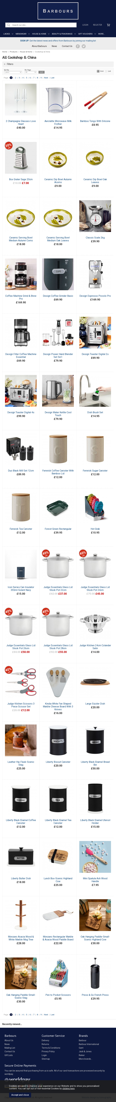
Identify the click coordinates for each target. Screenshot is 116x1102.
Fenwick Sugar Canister (95, 470)
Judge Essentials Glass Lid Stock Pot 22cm (58, 588)
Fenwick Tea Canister (21, 528)
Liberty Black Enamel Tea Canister (58, 821)
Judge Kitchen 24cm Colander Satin (95, 647)
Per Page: (31, 71)
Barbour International (89, 1044)
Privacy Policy (48, 1051)
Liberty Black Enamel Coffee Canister (21, 821)
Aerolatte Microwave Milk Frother (58, 122)
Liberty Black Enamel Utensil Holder (95, 821)
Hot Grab (95, 528)
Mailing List (10, 1048)
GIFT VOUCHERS (85, 34)
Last (52, 78)
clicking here (68, 1088)
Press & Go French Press (95, 995)
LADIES (6, 34)
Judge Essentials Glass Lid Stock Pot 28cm (58, 647)
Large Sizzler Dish (95, 703)
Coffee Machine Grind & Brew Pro (20, 297)
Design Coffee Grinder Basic (58, 295)
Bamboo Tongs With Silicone (95, 121)
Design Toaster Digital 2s (95, 354)
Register (97, 24)
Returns (45, 1044)
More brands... (85, 1059)
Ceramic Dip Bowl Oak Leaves (95, 181)
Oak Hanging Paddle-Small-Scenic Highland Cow (95, 938)
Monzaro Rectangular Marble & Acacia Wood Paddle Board (58, 938)
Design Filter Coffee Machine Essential (20, 355)
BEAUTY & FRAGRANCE (62, 34)
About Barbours (39, 46)
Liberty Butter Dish (21, 878)
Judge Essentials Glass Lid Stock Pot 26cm (20, 647)
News (54, 46)
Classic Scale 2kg (95, 237)
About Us (9, 1040)
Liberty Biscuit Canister (58, 761)
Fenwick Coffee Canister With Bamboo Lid (58, 472)
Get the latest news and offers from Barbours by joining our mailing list (58, 40)
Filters (10, 64)
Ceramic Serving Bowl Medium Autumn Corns (21, 239)
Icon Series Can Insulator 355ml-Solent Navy (21, 588)
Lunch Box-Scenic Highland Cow (58, 880)
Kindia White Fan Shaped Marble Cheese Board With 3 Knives (58, 706)
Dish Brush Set (95, 412)
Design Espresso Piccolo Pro (95, 295)
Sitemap (46, 1059)
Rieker (82, 1055)
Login (85, 24)
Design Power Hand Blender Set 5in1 (58, 355)
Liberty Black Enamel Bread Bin (95, 763)
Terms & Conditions (51, 1048)
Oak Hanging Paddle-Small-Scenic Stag (20, 996)
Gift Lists (9, 1055)
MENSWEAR (21, 34)
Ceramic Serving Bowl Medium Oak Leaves (58, 239)
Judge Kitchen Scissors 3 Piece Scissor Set (20, 705)
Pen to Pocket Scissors (58, 995)
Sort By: (13, 71)
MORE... (101, 34)
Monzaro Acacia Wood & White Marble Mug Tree (21, 938)
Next (46, 78)
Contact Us (67, 46)
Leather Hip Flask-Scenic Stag (21, 763)
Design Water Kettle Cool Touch (58, 414)
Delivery (45, 1040)
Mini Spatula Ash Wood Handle (95, 880)
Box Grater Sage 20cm (21, 179)
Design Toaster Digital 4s (20, 412)
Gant (81, 1048)
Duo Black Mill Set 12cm (21, 470)
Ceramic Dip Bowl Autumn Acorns (58, 181)
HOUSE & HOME (39, 34)
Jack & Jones (85, 1051)
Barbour (82, 1040)
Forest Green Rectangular (58, 528)
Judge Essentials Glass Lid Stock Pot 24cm (95, 588)
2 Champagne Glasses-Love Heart (21, 122)
